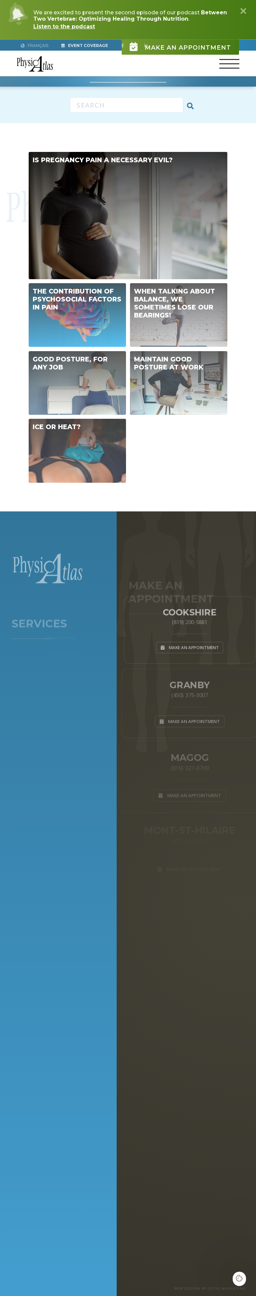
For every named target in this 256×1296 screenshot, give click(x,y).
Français (34, 45)
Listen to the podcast (64, 26)
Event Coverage (84, 45)
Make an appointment (180, 43)
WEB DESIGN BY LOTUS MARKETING (210, 1288)
